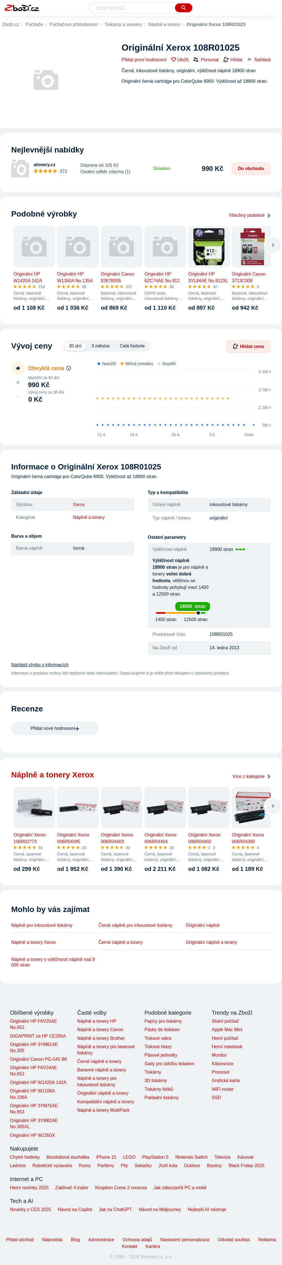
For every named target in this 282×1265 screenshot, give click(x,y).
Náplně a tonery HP (96, 1021)
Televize (223, 1157)
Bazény (214, 1165)
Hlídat (232, 59)
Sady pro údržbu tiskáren (169, 1063)
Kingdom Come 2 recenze (121, 1187)
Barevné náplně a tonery (101, 1070)
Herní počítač (225, 1038)
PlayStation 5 (155, 1157)
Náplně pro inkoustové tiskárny (42, 925)
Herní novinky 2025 (29, 1187)
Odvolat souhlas (234, 1239)
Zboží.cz (10, 24)
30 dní (75, 346)
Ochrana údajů (137, 1239)
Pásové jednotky (161, 1055)
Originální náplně (203, 925)
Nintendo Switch (191, 1157)
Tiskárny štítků (159, 1089)
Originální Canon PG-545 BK (38, 1059)
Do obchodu (251, 168)
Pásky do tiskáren (162, 1029)
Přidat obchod (20, 1239)
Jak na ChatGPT (115, 1209)
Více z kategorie (251, 776)
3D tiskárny (156, 1080)
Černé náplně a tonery (121, 942)
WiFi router (223, 1089)
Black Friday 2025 (246, 1165)
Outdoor (192, 1165)
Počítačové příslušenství (74, 24)
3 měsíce (101, 346)
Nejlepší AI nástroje (207, 1209)
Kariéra (153, 1246)
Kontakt (129, 1246)
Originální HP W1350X (32, 1135)
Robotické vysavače (52, 1165)
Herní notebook (227, 1046)
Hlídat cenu (248, 346)
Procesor (221, 1072)
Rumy (85, 1165)
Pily (124, 1165)
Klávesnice (222, 1063)
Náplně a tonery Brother (101, 1038)
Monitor (219, 1055)
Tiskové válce (158, 1038)
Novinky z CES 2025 (30, 1209)
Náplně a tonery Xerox (33, 942)
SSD (216, 1097)
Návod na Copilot (75, 1209)
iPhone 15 (106, 1157)
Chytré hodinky (25, 1157)
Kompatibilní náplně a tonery (105, 1101)
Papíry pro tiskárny (163, 1021)
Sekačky (143, 1165)
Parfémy (105, 1165)
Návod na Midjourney (160, 1209)
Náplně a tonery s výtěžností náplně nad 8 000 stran (53, 962)
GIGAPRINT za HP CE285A (38, 1036)
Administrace (101, 1239)
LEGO (129, 1157)
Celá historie (132, 346)
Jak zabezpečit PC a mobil (180, 1187)
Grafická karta (226, 1080)
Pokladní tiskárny (162, 1097)
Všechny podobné (250, 215)
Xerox (79, 504)
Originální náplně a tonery (211, 942)
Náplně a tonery (164, 24)
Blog (75, 1239)
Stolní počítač (225, 1021)
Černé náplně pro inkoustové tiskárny (136, 925)
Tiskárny (153, 1072)
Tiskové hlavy (158, 1046)
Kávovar (245, 1157)
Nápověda (52, 1239)
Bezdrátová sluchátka (67, 1157)
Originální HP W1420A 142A (38, 1082)
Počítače (34, 24)
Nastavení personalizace (184, 1239)
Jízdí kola (167, 1165)
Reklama (267, 1239)
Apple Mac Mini (227, 1029)
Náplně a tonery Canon (100, 1029)
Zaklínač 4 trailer (71, 1187)
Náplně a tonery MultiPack (103, 1110)
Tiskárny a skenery (123, 24)
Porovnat (206, 59)
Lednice (18, 1165)
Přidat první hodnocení (144, 59)
